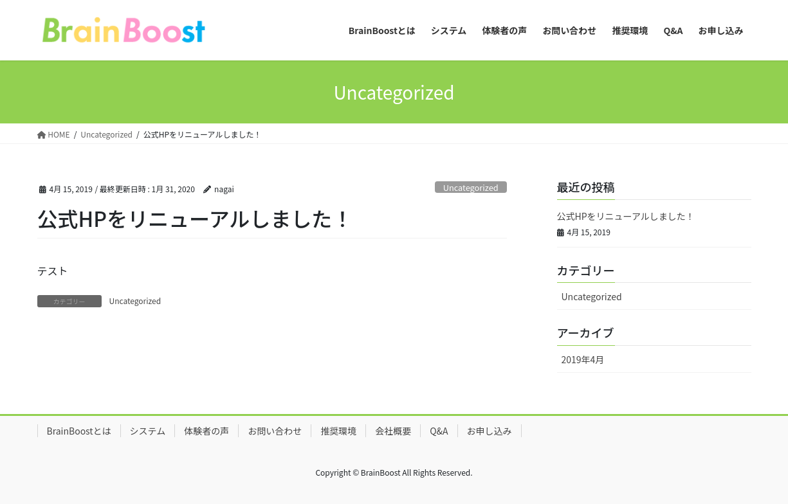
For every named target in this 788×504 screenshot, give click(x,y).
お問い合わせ (275, 430)
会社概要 (393, 430)
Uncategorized (471, 187)
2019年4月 (583, 359)
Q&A (439, 430)
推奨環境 (338, 430)
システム (148, 430)
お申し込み (489, 430)
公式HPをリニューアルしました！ (626, 216)
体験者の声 (206, 430)
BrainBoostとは (79, 430)
